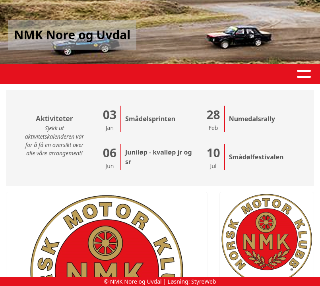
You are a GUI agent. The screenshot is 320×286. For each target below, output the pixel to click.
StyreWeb (203, 281)
